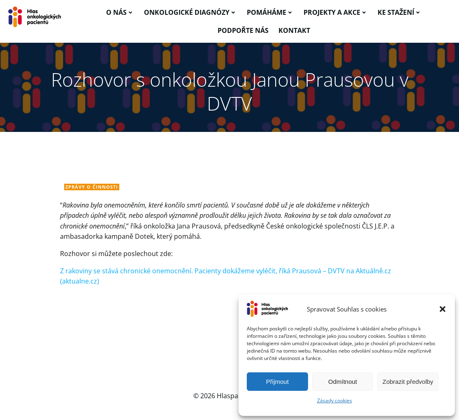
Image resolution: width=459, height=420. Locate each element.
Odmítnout (342, 381)
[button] (442, 309)
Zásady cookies (334, 400)
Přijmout (277, 381)
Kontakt (294, 30)
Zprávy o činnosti (91, 187)
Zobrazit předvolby (407, 381)
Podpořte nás (243, 30)
